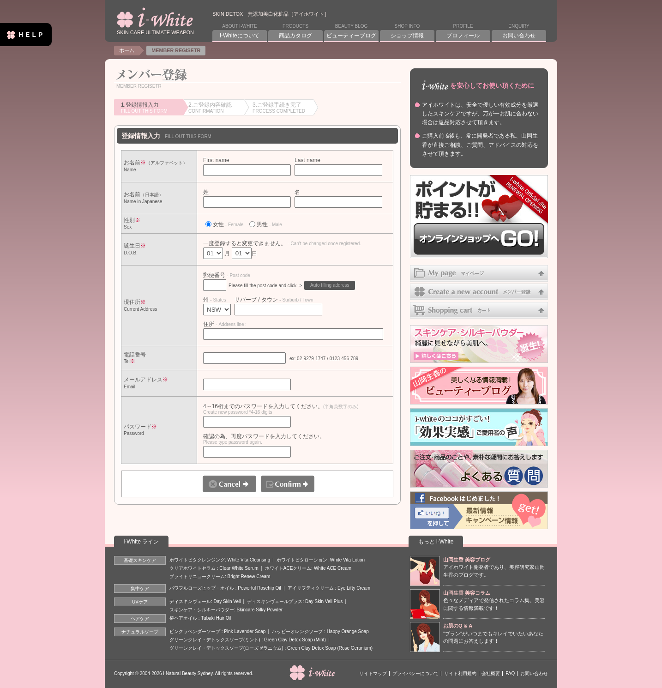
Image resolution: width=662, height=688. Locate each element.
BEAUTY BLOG (351, 31)
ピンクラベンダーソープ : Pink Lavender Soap (217, 631)
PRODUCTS (295, 31)
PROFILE (463, 31)
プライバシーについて (415, 673)
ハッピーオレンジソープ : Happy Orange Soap (320, 631)
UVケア (140, 601)
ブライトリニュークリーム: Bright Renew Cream (219, 576)
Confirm (287, 484)
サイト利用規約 (460, 673)
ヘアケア (140, 618)
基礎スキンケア (140, 560)
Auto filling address (329, 285)
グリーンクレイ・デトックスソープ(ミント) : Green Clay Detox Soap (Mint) (247, 639)
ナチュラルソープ (139, 631)
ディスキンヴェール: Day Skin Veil (205, 601)
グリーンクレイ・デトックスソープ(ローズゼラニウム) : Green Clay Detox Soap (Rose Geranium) (271, 648)
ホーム (126, 50)
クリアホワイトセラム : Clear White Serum (214, 568)
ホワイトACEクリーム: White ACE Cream (308, 568)
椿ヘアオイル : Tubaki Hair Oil (200, 618)
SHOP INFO (407, 31)
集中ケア (140, 588)
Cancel (229, 484)
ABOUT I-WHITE (239, 31)
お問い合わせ (534, 673)
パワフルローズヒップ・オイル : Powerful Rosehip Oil (225, 588)
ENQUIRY (519, 31)
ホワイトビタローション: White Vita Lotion (321, 559)
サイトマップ (373, 673)
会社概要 (490, 673)
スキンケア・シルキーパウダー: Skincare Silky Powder (226, 609)
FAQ (510, 673)
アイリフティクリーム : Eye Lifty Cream (329, 588)
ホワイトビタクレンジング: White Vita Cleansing (219, 559)
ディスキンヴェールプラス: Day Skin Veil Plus (295, 601)
